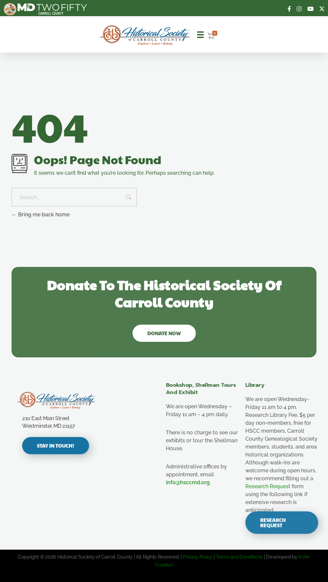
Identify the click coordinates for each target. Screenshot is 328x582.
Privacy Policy (197, 557)
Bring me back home (41, 214)
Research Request (273, 486)
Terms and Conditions (239, 557)
